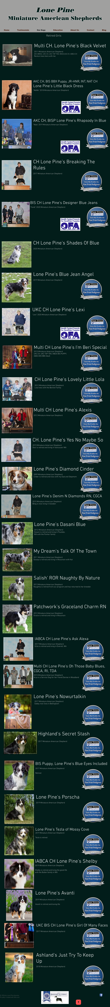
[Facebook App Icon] (101, 995)
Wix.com (17, 997)
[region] (17, 55)
